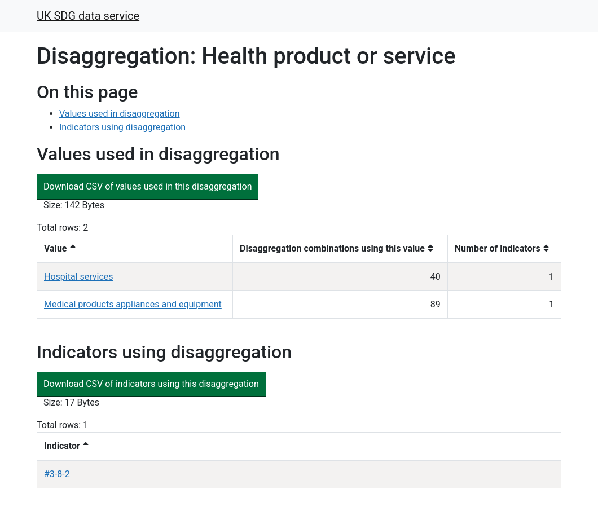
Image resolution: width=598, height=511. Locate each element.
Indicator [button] (62, 445)
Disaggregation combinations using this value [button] (332, 248)
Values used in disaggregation (119, 113)
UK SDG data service (88, 16)
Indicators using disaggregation (122, 127)
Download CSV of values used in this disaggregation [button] (147, 186)
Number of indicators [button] (497, 248)
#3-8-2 (57, 474)
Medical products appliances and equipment (133, 304)
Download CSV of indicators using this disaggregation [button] (151, 383)
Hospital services (78, 276)
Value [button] (55, 248)
